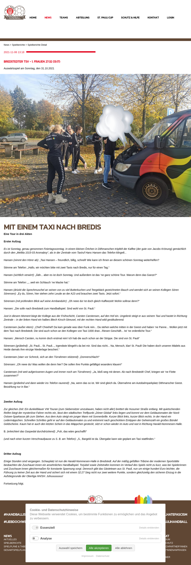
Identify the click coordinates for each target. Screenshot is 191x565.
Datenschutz (102, 556)
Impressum (87, 556)
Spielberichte (18, 45)
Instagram (169, 35)
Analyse (46, 538)
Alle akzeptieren (99, 548)
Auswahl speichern (70, 548)
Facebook (176, 35)
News (6, 45)
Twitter (184, 35)
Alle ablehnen (123, 548)
